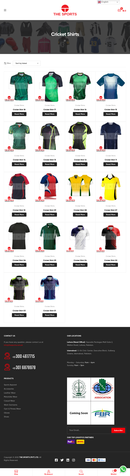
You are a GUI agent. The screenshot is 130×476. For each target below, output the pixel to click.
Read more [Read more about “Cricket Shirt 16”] (80, 114)
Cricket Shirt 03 (19, 310)
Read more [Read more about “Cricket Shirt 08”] (80, 214)
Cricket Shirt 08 (80, 210)
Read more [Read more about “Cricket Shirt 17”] (49, 114)
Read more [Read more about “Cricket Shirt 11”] (110, 164)
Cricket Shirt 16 (80, 109)
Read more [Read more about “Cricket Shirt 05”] (49, 265)
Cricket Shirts (19, 105)
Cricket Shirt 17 (49, 109)
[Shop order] (27, 63)
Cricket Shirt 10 (19, 210)
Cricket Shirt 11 (111, 160)
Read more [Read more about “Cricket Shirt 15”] (110, 114)
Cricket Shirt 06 (19, 260)
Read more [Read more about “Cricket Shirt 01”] (49, 315)
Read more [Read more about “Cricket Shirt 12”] (80, 164)
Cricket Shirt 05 (49, 260)
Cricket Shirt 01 (49, 310)
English (103, 2)
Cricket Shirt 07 (110, 210)
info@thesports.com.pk (13, 345)
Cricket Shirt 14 (19, 160)
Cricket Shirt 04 (80, 260)
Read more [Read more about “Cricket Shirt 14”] (19, 164)
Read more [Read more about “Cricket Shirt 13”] (49, 164)
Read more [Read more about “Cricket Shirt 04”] (80, 265)
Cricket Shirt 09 (49, 210)
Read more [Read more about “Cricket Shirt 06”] (19, 265)
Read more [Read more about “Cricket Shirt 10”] (19, 214)
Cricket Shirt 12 (80, 160)
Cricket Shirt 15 (110, 109)
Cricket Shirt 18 (19, 109)
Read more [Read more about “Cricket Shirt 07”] (110, 214)
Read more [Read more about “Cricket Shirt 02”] (110, 265)
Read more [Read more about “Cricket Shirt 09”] (49, 214)
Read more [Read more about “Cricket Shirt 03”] (19, 315)
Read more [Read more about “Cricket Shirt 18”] (19, 114)
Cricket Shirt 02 (110, 260)
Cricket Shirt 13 (49, 160)
